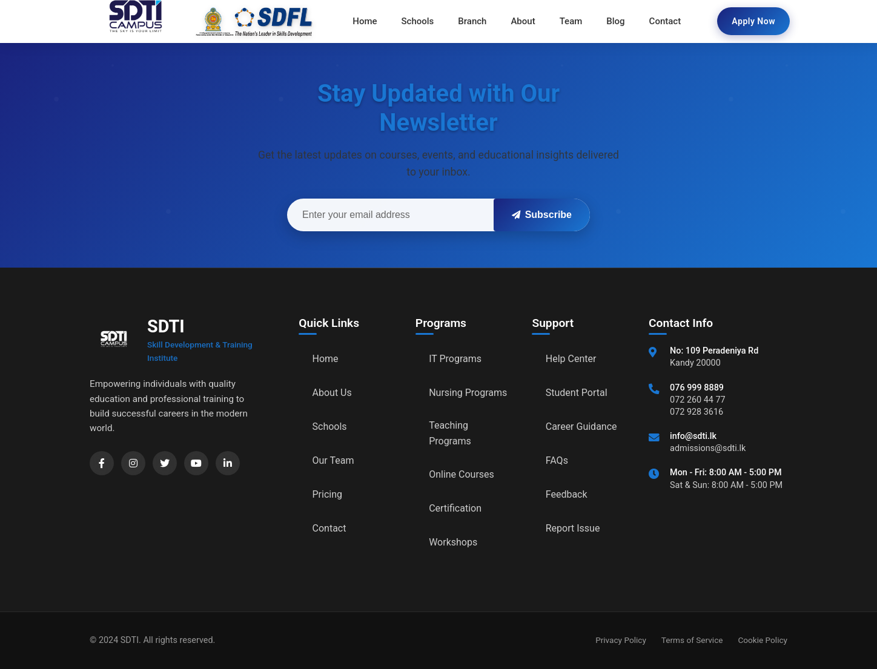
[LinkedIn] (228, 463)
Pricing (328, 494)
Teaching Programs (450, 433)
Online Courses (461, 474)
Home (326, 358)
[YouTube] (196, 463)
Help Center (571, 358)
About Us (332, 392)
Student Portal (576, 392)
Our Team (333, 460)
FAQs (557, 460)
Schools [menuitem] (418, 21)
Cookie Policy (762, 640)
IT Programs (455, 358)
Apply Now (753, 21)
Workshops (453, 542)
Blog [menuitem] (615, 21)
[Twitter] (165, 463)
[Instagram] (133, 463)
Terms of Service (692, 640)
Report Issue (573, 528)
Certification (455, 508)
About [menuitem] (523, 21)
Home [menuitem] (364, 21)
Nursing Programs (468, 392)
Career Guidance (581, 426)
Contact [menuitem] (665, 21)
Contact (329, 528)
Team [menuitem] (571, 21)
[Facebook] (102, 463)
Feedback (566, 494)
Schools (330, 426)
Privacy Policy (620, 640)
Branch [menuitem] (472, 21)
